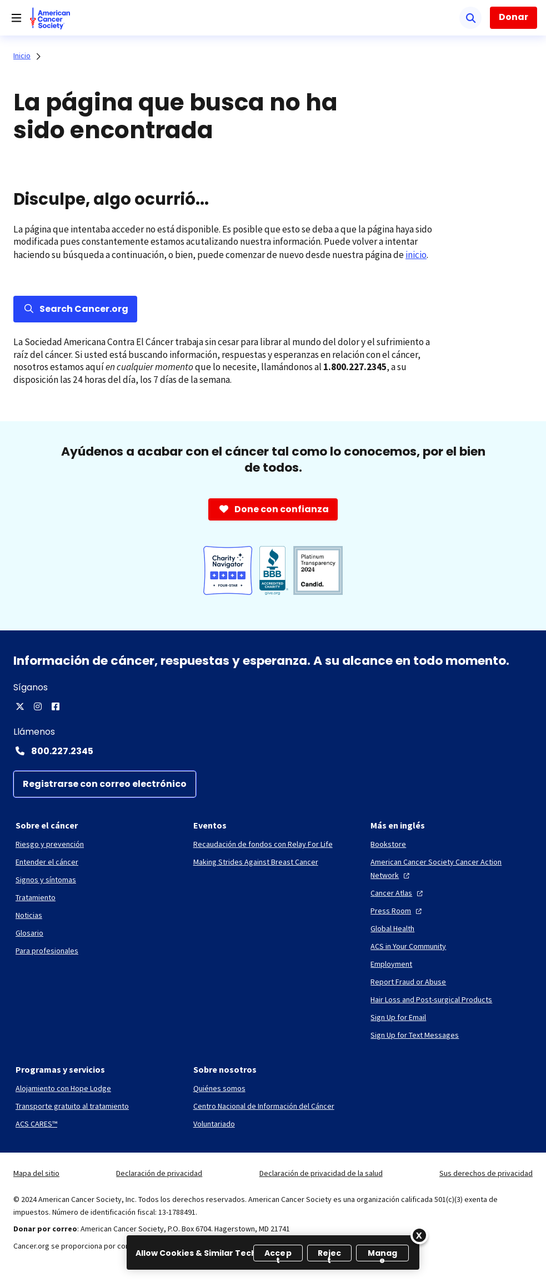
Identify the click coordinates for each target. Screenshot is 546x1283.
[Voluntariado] (214, 1123)
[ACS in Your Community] (408, 946)
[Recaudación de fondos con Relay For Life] (263, 844)
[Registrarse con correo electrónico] (104, 784)
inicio (416, 255)
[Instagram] (37, 706)
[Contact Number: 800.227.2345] (273, 750)
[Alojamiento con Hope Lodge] (63, 1088)
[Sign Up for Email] (398, 1017)
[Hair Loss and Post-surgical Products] (431, 999)
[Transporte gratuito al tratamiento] (72, 1106)
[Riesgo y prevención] (50, 844)
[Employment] (391, 964)
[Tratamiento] (36, 897)
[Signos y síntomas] (46, 879)
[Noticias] (29, 915)
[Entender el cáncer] (47, 861)
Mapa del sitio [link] (36, 1173)
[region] (273, 1252)
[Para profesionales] (47, 950)
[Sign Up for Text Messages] (414, 1035)
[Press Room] (397, 910)
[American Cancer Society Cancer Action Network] (450, 868)
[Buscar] (470, 18)
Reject (330, 1254)
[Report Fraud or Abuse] (408, 981)
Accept (278, 1254)
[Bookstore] (388, 844)
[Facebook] (55, 706)
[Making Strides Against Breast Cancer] (255, 861)
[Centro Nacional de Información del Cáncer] (263, 1106)
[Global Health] (392, 928)
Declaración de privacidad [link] (159, 1173)
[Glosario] (29, 932)
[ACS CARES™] (36, 1123)
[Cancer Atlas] (397, 893)
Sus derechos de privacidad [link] (486, 1173)
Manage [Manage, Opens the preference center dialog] (383, 1254)
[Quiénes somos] (219, 1088)
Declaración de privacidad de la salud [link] (321, 1173)
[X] (20, 706)
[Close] (419, 1235)
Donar (513, 17)
